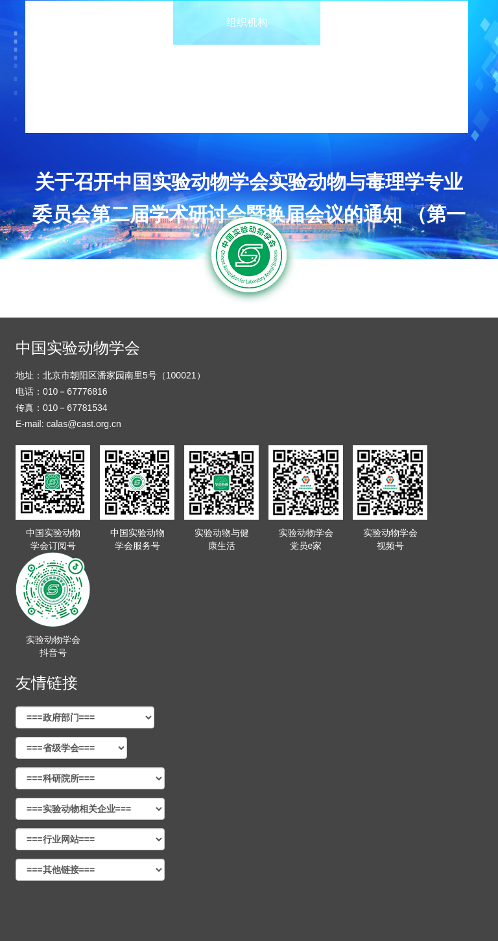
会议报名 (247, 66)
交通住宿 (99, 110)
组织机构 (247, 22)
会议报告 (99, 66)
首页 (99, 22)
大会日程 (394, 22)
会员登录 (394, 110)
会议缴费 (394, 66)
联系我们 (247, 110)
